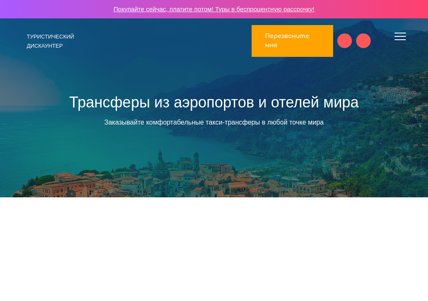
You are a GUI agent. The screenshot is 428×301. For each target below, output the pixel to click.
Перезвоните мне (287, 40)
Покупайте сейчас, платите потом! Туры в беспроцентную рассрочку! (214, 9)
